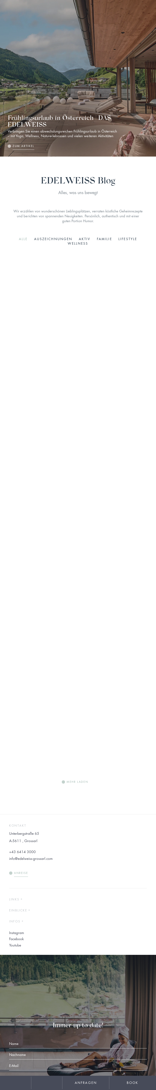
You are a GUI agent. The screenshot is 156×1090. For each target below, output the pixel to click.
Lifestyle (127, 239)
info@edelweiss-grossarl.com (31, 858)
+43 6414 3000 (22, 852)
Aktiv (85, 239)
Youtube (15, 945)
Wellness (78, 243)
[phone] (47, 1083)
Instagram (16, 933)
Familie (104, 239)
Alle (23, 239)
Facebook (16, 939)
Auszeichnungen (53, 239)
